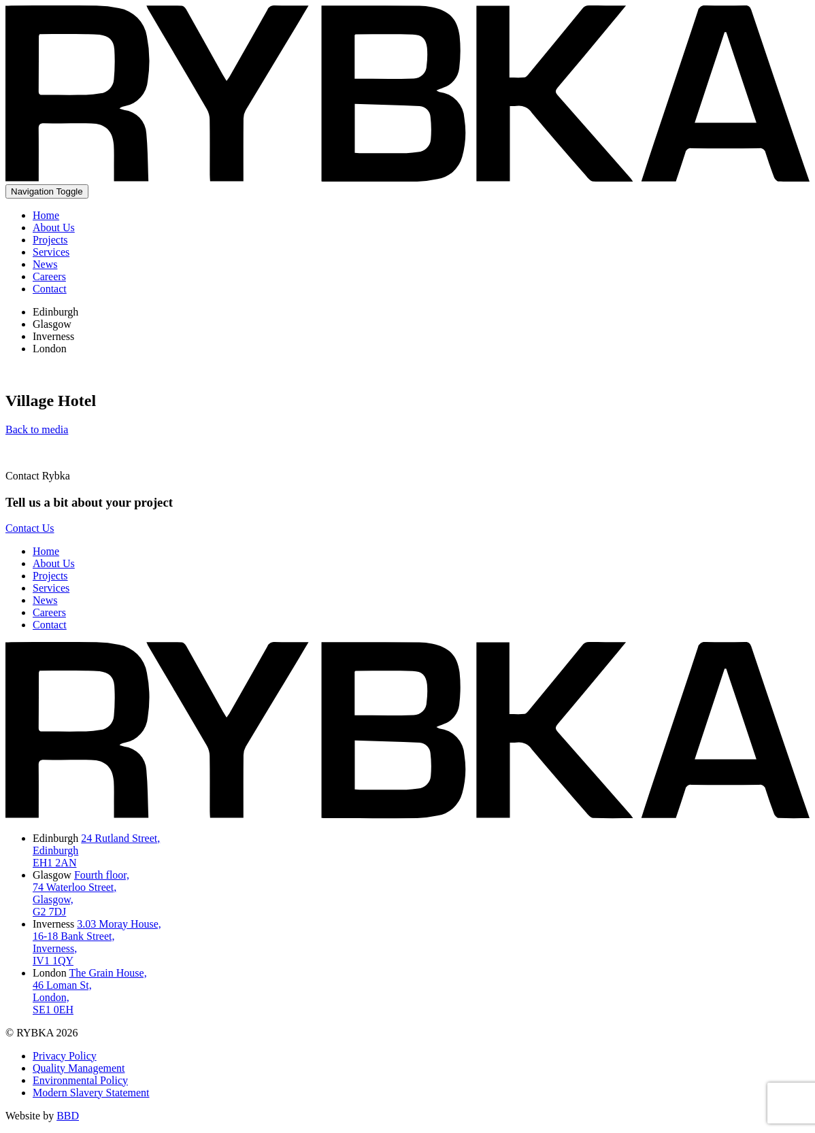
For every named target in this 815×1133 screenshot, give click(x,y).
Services (51, 252)
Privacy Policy (65, 1056)
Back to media (36, 429)
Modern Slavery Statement (91, 1092)
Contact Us (29, 528)
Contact (50, 288)
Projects (50, 240)
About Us (54, 227)
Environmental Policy (80, 1080)
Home (46, 215)
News (45, 264)
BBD (67, 1115)
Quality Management (79, 1068)
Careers (49, 276)
